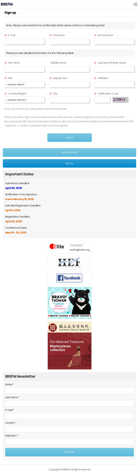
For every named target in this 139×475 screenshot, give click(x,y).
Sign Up (70, 163)
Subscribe (69, 452)
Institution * (11, 435)
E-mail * (9, 410)
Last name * (12, 397)
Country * (10, 423)
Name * (9, 384)
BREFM (7, 4)
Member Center (69, 152)
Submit (69, 137)
